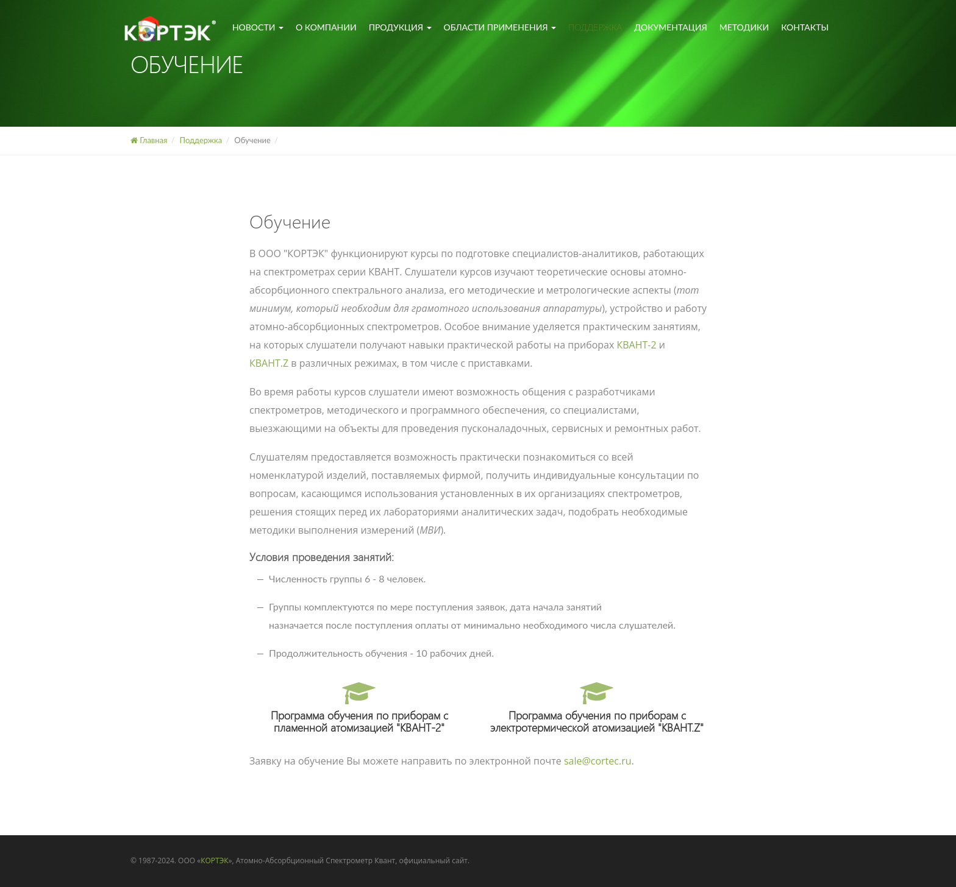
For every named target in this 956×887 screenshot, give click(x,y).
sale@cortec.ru (598, 761)
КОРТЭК (214, 860)
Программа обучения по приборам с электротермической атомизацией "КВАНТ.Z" (597, 709)
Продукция (400, 27)
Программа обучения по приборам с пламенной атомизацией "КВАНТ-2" (359, 709)
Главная (149, 140)
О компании (326, 27)
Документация (670, 27)
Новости (258, 27)
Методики (744, 27)
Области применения (500, 27)
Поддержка (595, 27)
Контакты (805, 27)
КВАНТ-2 (637, 345)
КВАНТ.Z (268, 363)
